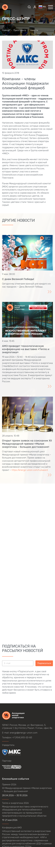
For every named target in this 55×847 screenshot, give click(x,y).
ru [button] (42, 6)
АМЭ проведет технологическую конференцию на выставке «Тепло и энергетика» (25, 349)
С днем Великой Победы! (18, 279)
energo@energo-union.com (23, 732)
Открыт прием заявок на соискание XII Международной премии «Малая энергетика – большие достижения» (27, 443)
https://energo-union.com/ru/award (30, 470)
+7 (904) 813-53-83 (22, 737)
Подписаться (44, 663)
